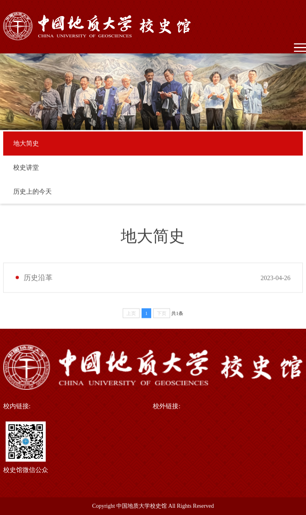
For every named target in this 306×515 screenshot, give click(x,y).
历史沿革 (38, 281)
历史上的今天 (32, 192)
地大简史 (26, 144)
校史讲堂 (26, 168)
